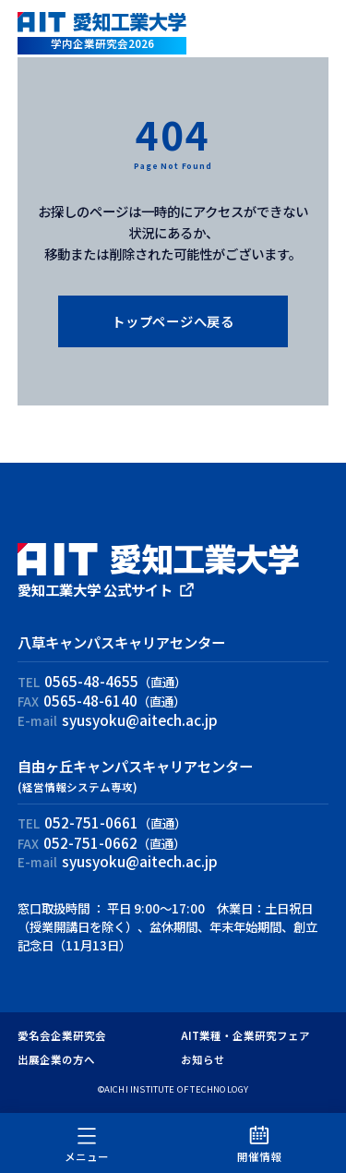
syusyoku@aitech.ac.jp (140, 719)
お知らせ (203, 1059)
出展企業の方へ (56, 1059)
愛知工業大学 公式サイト (95, 589)
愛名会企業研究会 (62, 1035)
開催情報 (259, 1143)
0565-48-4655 (91, 681)
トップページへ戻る (173, 321)
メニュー (87, 1143)
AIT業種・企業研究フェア (245, 1035)
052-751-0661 (91, 822)
